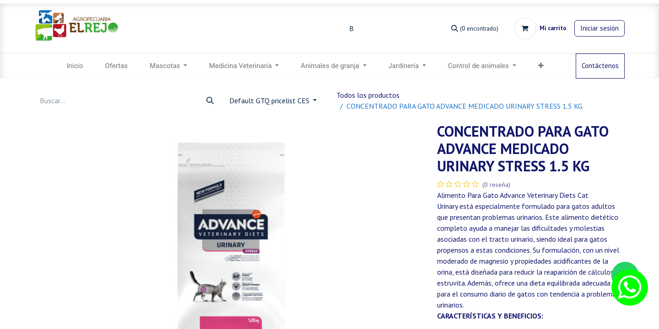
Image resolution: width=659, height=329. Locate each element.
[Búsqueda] (474, 28)
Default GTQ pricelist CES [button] (270, 100)
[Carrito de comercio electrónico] (540, 28)
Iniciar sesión (599, 28)
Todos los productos (368, 95)
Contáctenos (600, 65)
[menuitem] (74, 66)
